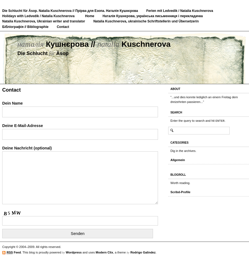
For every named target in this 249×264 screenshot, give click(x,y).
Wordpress (74, 252)
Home (89, 16)
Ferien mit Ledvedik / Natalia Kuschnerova (179, 11)
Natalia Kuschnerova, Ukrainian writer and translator (43, 21)
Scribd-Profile (180, 192)
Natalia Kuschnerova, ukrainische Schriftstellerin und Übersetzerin (146, 21)
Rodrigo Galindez (142, 252)
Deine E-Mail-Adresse (80, 130)
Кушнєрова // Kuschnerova (93, 44)
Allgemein (177, 160)
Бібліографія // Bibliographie (25, 27)
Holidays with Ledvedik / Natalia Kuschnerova (38, 16)
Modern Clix (104, 252)
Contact (63, 27)
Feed (14, 252)
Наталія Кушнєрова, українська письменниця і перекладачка (153, 16)
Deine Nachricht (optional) (80, 175)
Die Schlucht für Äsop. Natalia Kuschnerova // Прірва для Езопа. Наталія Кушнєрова (70, 11)
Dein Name (80, 107)
